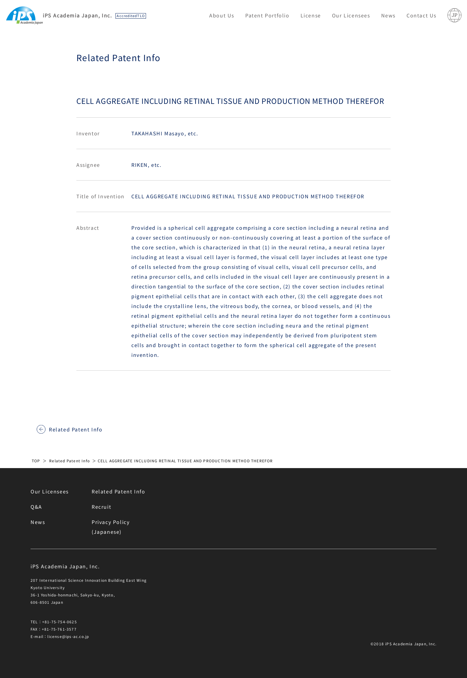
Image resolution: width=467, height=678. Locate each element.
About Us (221, 15)
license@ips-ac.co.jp (68, 636)
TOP (36, 460)
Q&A (36, 506)
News (388, 15)
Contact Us (421, 15)
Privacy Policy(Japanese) (111, 526)
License (311, 15)
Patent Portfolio (267, 15)
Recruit (101, 506)
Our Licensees (351, 15)
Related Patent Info (75, 429)
